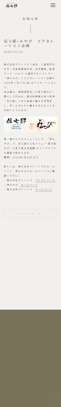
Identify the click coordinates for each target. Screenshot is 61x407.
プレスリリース (45, 180)
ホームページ (29, 184)
